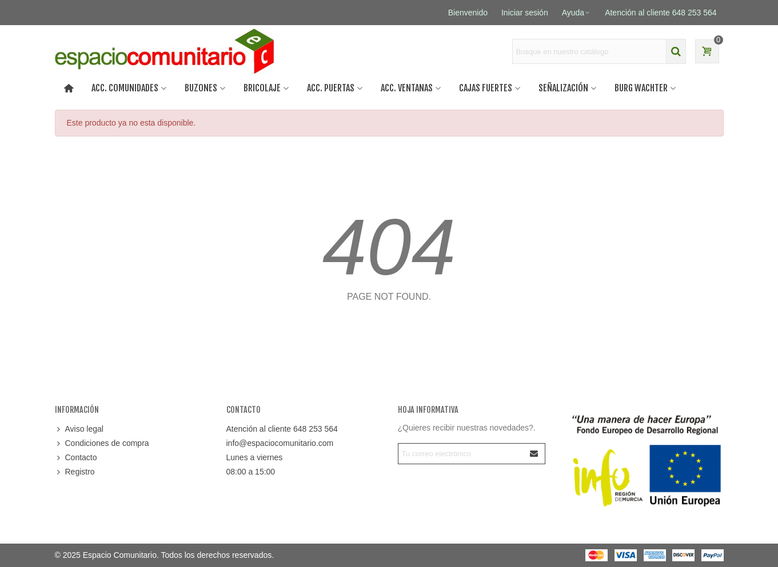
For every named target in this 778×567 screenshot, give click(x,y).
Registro (75, 472)
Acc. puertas (330, 88)
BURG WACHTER (641, 88)
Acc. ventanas (407, 88)
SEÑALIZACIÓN (563, 88)
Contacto (76, 458)
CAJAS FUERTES (485, 88)
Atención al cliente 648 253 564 (282, 428)
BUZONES (201, 88)
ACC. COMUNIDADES (124, 88)
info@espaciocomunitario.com (280, 443)
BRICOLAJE (262, 88)
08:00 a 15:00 (251, 471)
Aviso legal (79, 429)
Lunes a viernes (254, 457)
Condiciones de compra (102, 443)
